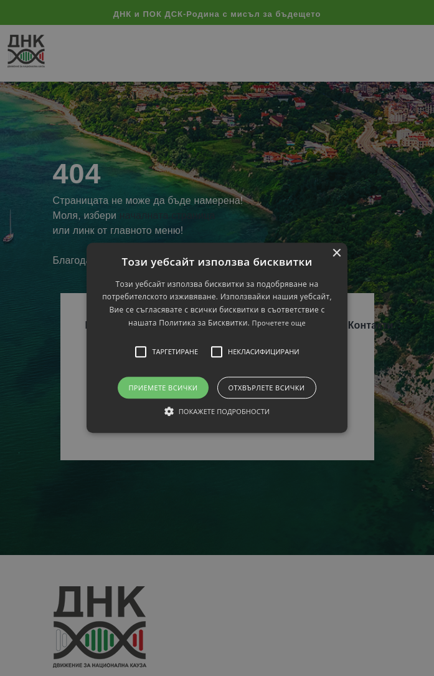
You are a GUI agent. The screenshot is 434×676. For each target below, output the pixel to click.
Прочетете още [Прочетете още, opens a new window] (279, 323)
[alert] (217, 338)
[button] (217, 338)
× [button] (336, 253)
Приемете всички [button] (162, 388)
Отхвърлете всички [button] (267, 388)
